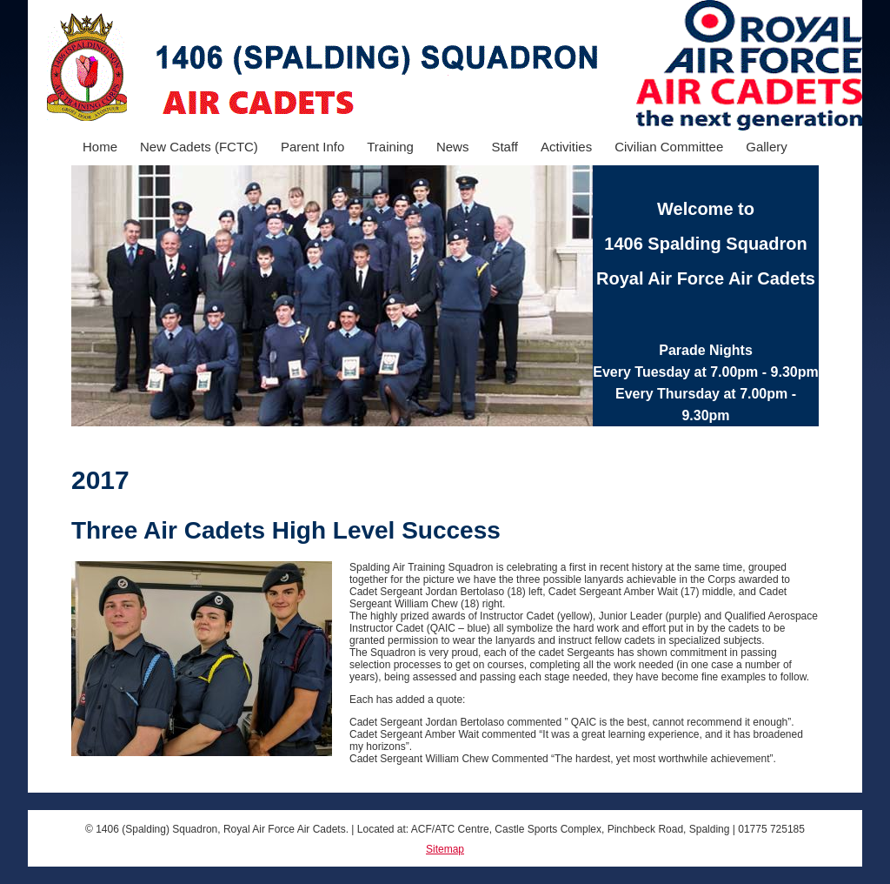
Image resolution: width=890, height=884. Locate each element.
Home (100, 146)
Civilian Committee (668, 146)
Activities (566, 146)
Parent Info (312, 146)
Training (390, 146)
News (452, 146)
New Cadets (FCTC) (199, 146)
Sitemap (445, 849)
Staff (504, 146)
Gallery (766, 146)
